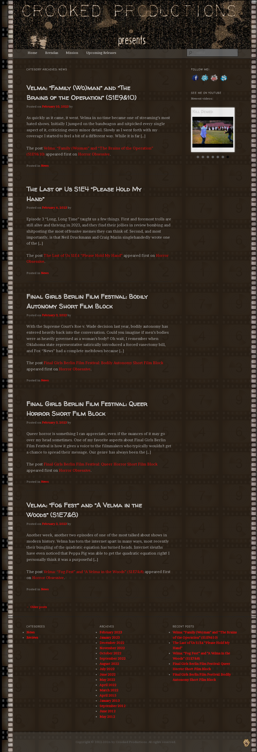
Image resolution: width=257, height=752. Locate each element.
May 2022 (107, 680)
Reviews (32, 637)
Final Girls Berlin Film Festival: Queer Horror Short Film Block (100, 464)
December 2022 (112, 643)
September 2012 (113, 706)
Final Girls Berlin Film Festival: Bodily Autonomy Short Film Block (103, 362)
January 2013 (110, 701)
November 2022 (112, 648)
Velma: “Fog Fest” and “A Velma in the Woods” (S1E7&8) (94, 571)
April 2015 (108, 695)
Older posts (36, 607)
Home (32, 53)
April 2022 (108, 685)
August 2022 (109, 664)
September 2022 (113, 658)
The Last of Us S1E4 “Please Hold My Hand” (83, 255)
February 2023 (111, 632)
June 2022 (108, 674)
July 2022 (107, 669)
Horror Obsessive (94, 154)
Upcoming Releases (101, 53)
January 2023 (110, 637)
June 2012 (108, 711)
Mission (72, 53)
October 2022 (110, 653)
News (45, 165)
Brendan (51, 53)
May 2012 (107, 717)
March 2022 (109, 690)
